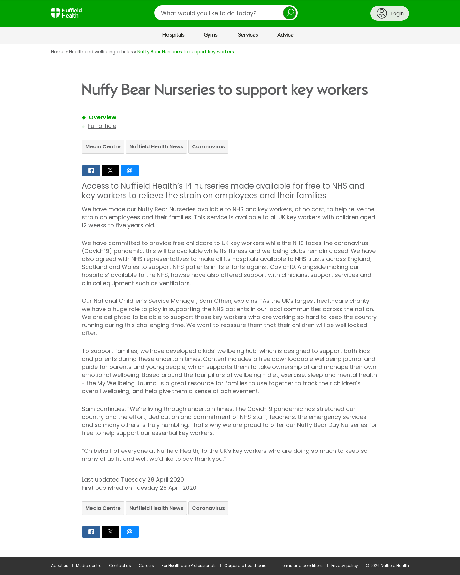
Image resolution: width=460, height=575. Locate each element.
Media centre (88, 565)
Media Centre (103, 146)
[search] (226, 12)
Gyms (211, 35)
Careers (146, 565)
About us (59, 565)
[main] (230, 300)
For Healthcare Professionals (189, 565)
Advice (285, 35)
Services (248, 35)
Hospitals (173, 35)
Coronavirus (208, 146)
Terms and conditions (302, 565)
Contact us (120, 565)
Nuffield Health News (156, 146)
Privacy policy (344, 565)
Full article (102, 126)
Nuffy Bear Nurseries (167, 209)
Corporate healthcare (245, 565)
